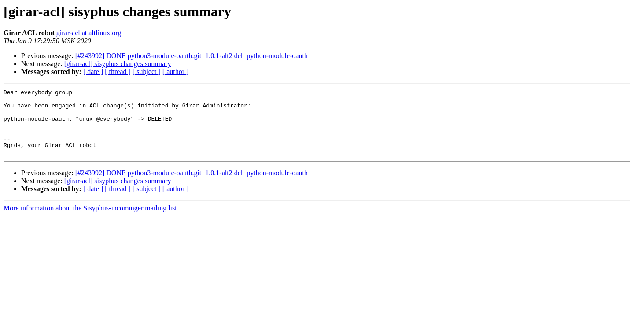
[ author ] (175, 71)
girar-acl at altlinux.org (88, 33)
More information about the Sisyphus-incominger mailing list (90, 221)
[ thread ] (118, 71)
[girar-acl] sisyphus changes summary (117, 63)
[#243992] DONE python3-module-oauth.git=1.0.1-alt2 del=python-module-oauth (191, 55)
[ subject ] (147, 71)
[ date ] (93, 71)
